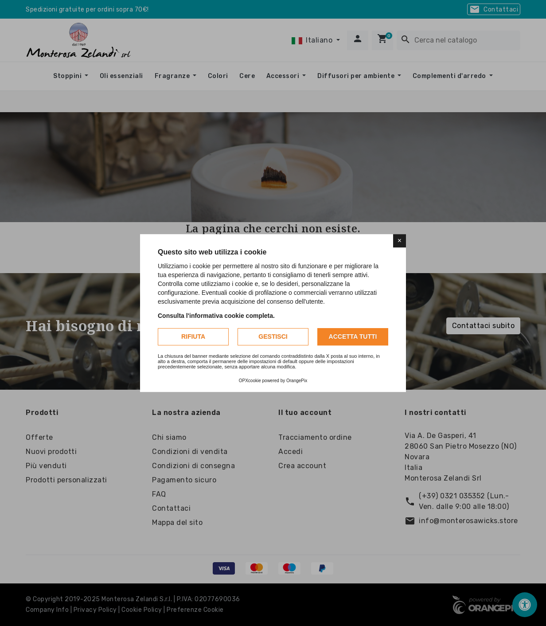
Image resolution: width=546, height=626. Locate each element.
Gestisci (272, 336)
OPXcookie (250, 380)
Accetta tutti (353, 336)
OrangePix (296, 380)
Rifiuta (193, 336)
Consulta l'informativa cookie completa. (216, 315)
